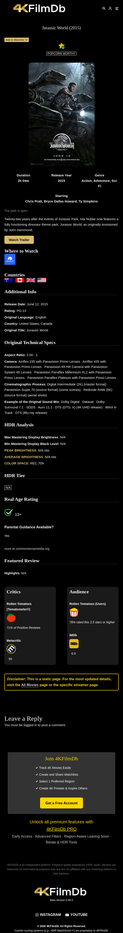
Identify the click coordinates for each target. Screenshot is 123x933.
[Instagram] (48, 915)
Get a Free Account (61, 803)
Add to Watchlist (17, 40)
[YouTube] (76, 915)
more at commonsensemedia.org (27, 548)
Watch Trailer (19, 240)
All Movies (30, 685)
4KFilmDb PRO (61, 829)
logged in (30, 725)
